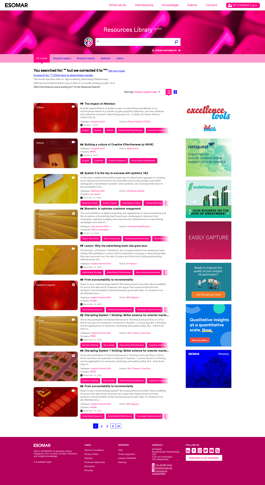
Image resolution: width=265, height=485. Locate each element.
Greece (97, 130)
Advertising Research (92, 309)
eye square (95, 194)
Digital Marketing (90, 238)
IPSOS (93, 336)
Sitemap (122, 462)
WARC (93, 151)
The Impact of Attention (100, 104)
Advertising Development (148, 272)
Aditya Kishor (133, 148)
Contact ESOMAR (127, 458)
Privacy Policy (91, 454)
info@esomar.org (162, 468)
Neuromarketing (112, 238)
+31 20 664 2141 (162, 465)
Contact (211, 5)
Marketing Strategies (164, 238)
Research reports (86, 58)
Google (93, 300)
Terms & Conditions (94, 450)
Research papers (62, 58)
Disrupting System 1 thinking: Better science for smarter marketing (128, 315)
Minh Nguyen (133, 297)
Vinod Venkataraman (150, 333)
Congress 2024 (98, 121)
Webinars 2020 (98, 191)
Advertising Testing (131, 203)
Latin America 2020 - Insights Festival (108, 226)
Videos (120, 58)
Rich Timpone (134, 333)
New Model (108, 345)
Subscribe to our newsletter (204, 458)
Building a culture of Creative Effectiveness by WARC (119, 144)
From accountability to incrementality (109, 279)
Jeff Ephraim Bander (136, 191)
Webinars (106, 58)
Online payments (126, 454)
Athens (109, 130)
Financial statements (94, 462)
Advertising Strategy (92, 272)
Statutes (88, 458)
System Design (110, 203)
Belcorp (95, 229)
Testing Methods (153, 203)
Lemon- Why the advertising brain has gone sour (116, 246)
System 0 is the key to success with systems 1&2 (116, 173)
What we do (117, 5)
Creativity (98, 160)
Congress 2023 (98, 148)
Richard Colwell (135, 121)
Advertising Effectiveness (130, 130)
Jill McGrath (148, 121)
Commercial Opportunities (159, 472)
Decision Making (90, 345)
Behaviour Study (90, 203)
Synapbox (104, 229)
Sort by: (129, 92)
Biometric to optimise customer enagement (113, 208)
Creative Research (117, 160)
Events (192, 5)
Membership (144, 5)
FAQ (120, 450)
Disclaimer (89, 466)
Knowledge (170, 5)
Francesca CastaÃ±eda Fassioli (142, 226)
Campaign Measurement (149, 309)
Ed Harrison (132, 263)
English (85, 130)
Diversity (88, 470)
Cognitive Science (157, 345)
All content (41, 58)
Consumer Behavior (157, 130)
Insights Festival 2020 (101, 263)
